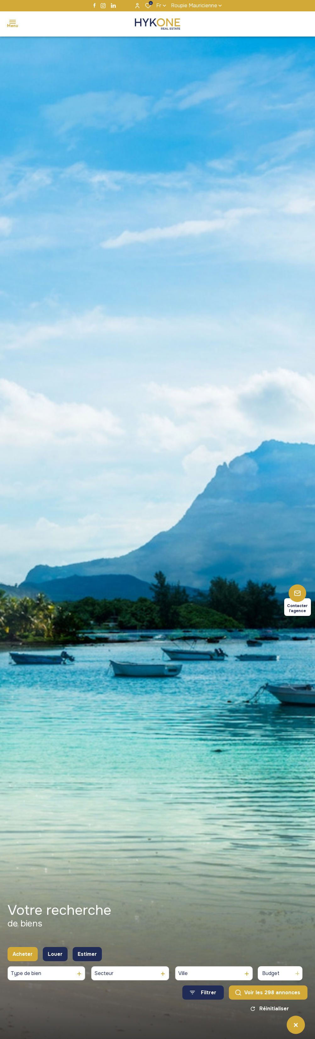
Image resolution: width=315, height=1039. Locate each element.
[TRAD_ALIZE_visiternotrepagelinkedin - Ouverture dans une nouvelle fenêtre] (113, 5)
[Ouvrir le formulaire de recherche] (203, 1004)
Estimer (87, 965)
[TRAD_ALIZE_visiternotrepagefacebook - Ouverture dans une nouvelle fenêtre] (94, 5)
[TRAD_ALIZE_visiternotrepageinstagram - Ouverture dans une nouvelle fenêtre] (103, 5)
